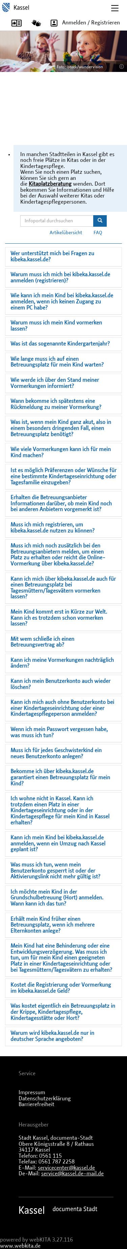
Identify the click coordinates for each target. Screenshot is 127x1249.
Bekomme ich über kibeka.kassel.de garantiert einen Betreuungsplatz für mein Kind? (60, 777)
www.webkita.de (20, 1246)
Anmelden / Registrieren (83, 23)
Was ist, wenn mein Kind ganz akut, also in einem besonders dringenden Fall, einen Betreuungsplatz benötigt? (60, 428)
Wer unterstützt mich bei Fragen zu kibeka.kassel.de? (52, 256)
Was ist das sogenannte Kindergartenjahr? (60, 344)
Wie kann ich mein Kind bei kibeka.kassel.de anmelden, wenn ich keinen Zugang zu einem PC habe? (61, 301)
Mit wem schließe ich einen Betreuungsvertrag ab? (42, 642)
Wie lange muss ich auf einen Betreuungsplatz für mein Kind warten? (57, 362)
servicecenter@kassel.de (66, 1168)
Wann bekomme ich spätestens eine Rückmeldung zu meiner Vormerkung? (55, 404)
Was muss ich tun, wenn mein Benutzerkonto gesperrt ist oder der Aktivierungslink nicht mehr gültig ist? (55, 870)
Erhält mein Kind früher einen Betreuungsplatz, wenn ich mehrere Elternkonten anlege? (52, 925)
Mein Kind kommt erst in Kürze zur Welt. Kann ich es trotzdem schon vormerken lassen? (58, 618)
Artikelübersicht (66, 232)
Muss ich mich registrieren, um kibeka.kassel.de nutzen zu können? (52, 528)
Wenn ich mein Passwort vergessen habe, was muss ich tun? (59, 732)
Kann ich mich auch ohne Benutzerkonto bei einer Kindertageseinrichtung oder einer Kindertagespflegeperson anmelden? (62, 708)
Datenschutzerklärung (45, 1098)
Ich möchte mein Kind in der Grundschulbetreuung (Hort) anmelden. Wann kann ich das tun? (56, 898)
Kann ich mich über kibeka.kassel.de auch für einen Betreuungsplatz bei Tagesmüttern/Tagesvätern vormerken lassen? (63, 588)
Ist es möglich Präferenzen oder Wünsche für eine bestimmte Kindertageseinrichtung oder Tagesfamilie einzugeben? (63, 476)
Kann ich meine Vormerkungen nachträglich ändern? (62, 663)
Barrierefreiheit (36, 1104)
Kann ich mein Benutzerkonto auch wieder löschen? (60, 684)
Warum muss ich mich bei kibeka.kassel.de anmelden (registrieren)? (60, 277)
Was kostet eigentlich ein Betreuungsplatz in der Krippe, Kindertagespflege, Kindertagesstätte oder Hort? (62, 1012)
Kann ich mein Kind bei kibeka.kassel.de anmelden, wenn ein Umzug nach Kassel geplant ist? (57, 843)
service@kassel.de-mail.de (72, 1173)
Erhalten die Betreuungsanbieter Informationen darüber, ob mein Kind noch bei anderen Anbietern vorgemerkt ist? (61, 503)
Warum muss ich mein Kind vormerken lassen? (56, 326)
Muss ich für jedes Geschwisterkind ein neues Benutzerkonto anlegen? (56, 753)
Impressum (32, 1092)
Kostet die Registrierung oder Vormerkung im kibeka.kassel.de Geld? (60, 988)
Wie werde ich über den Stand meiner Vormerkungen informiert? (54, 383)
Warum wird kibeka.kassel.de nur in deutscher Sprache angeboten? (52, 1036)
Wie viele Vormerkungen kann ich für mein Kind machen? (60, 452)
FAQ (98, 232)
